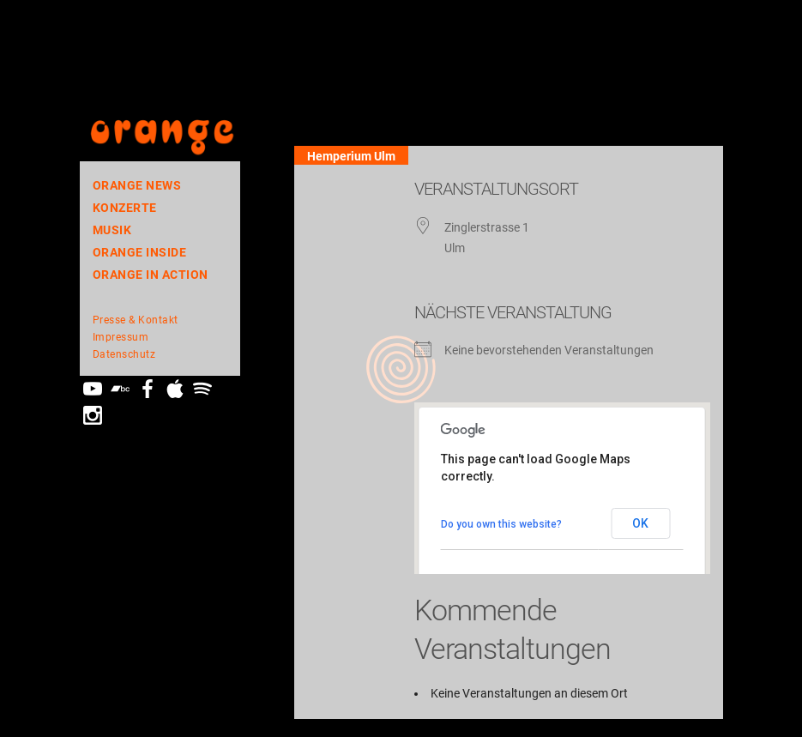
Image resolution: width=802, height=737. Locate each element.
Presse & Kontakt (135, 320)
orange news (137, 185)
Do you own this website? (501, 524)
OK (640, 523)
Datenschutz (124, 354)
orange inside (140, 252)
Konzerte (125, 207)
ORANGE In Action (150, 274)
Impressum (121, 337)
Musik (112, 230)
